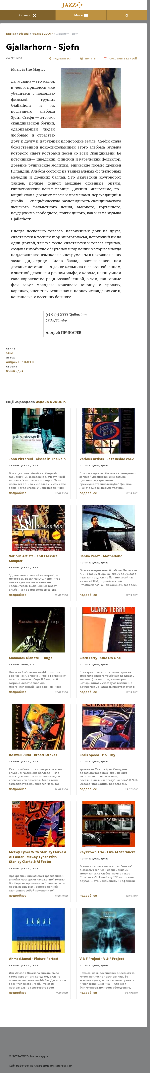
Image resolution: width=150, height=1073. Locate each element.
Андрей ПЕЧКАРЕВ (20, 362)
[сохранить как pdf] (120, 58)
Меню (81, 15)
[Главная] (73, 5)
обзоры (24, 33)
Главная (11, 33)
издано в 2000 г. (42, 33)
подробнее (17, 493)
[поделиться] (59, 58)
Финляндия (14, 371)
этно (9, 353)
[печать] (88, 58)
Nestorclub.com (62, 1065)
